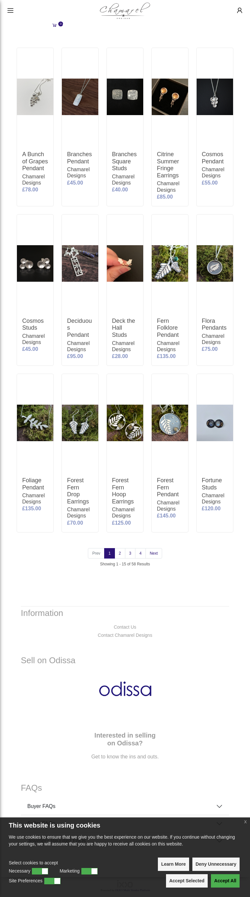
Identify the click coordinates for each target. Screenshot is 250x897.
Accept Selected (186, 880)
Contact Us (125, 627)
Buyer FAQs (41, 806)
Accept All (225, 880)
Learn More (173, 864)
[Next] (154, 553)
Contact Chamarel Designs (125, 635)
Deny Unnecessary (216, 864)
